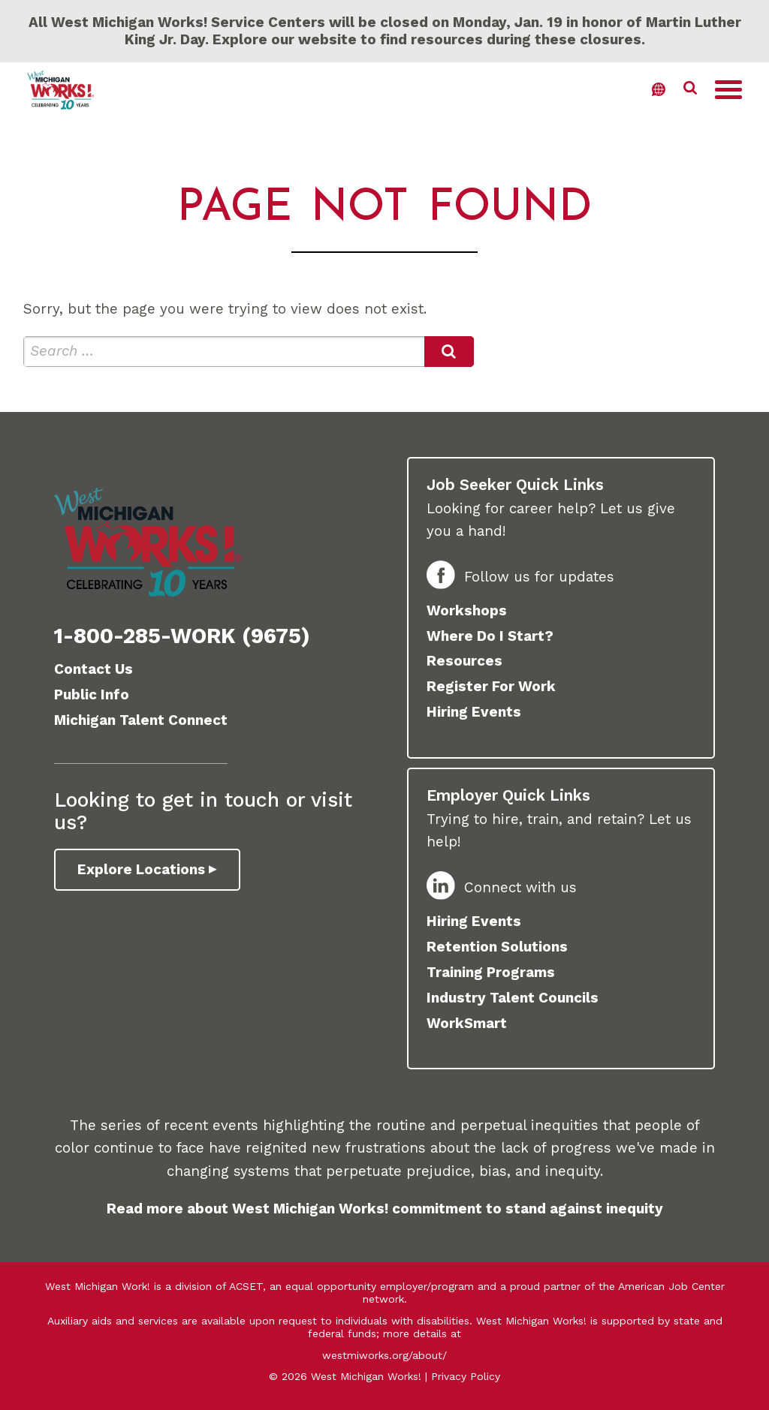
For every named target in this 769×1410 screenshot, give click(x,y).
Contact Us (93, 669)
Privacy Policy (465, 1376)
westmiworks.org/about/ (384, 1355)
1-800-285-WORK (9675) (182, 636)
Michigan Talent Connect (141, 720)
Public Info (91, 694)
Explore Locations (141, 869)
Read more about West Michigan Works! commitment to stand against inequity (385, 1208)
